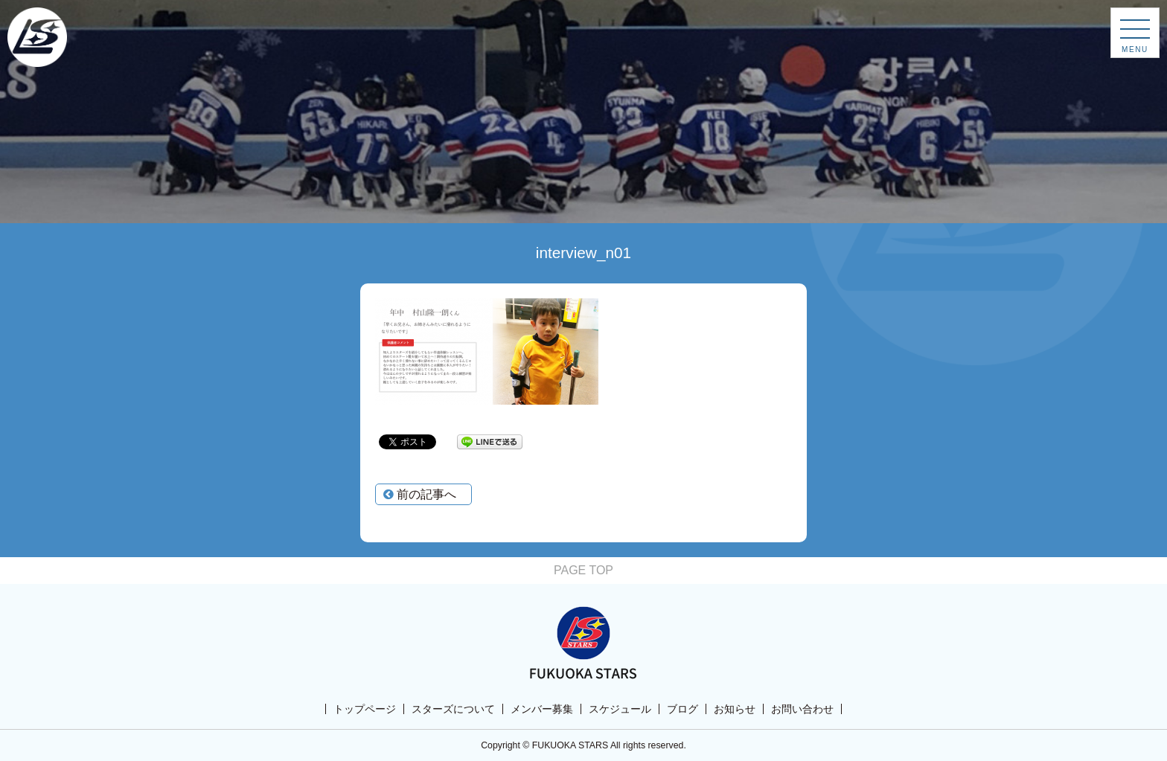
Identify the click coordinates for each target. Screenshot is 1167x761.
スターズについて (453, 709)
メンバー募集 (542, 709)
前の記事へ (419, 494)
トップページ (364, 709)
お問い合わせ (802, 709)
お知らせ (734, 709)
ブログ (682, 709)
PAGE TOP (583, 570)
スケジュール (620, 709)
